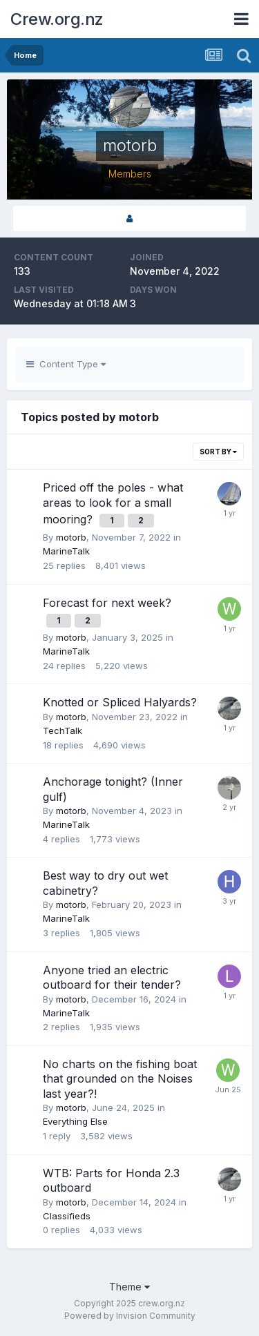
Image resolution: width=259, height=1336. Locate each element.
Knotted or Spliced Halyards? (120, 702)
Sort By (218, 451)
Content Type (66, 363)
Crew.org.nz (57, 19)
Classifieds (66, 1215)
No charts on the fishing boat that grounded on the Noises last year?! (120, 1079)
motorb (71, 537)
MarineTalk (66, 550)
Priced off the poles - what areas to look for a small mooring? (113, 503)
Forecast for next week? (107, 603)
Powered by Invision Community (129, 1315)
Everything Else (75, 1121)
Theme (129, 1287)
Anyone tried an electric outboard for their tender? (112, 977)
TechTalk (62, 730)
